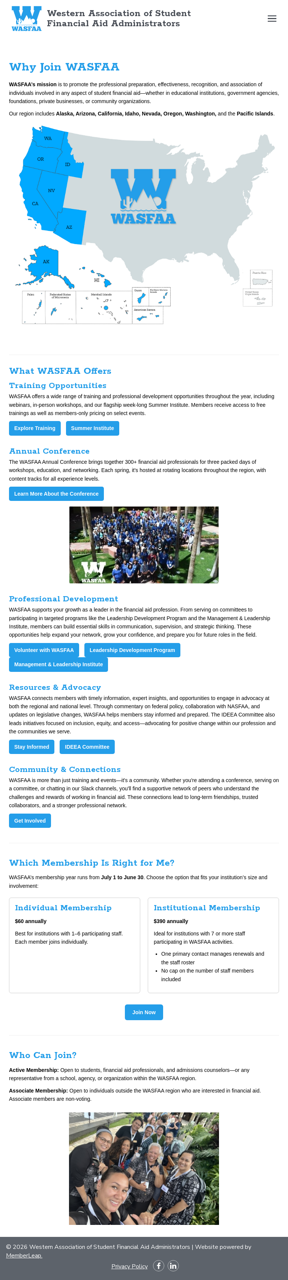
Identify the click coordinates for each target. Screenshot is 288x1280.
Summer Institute (92, 428)
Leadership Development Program (132, 650)
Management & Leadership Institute (58, 664)
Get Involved (30, 821)
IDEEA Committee (87, 747)
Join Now (144, 1012)
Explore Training (35, 428)
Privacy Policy (129, 1266)
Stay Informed (31, 747)
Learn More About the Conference (56, 494)
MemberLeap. (24, 1256)
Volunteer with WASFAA (44, 650)
